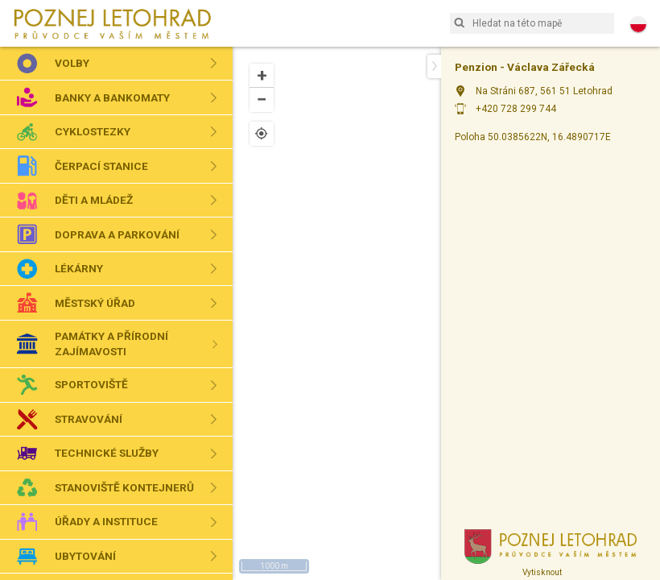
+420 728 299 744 (516, 108)
